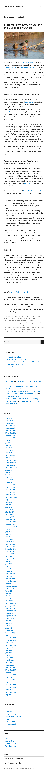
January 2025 (10, 458)
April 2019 (9, 628)
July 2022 (8, 532)
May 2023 (8, 507)
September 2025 (11, 438)
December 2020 (10, 579)
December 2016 (10, 685)
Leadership (9, 712)
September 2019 (10, 616)
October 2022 (10, 524)
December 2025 (10, 430)
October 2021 (9, 554)
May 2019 (8, 625)
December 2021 (10, 549)
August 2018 (9, 648)
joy (25, 322)
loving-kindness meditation (33, 191)
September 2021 (10, 556)
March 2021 (9, 571)
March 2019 (9, 630)
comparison (7, 318)
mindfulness (24, 325)
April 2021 (9, 569)
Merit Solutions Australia (12, 763)
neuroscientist (32, 325)
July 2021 (8, 561)
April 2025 (9, 450)
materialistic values (21, 324)
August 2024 (9, 470)
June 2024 (8, 475)
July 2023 (8, 502)
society (22, 329)
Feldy (7, 399)
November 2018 (10, 640)
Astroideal (9, 386)
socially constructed (13, 329)
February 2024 (10, 485)
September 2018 (11, 645)
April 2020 (9, 598)
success (26, 329)
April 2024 (9, 480)
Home (6, 754)
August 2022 (9, 529)
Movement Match (11, 401)
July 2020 (8, 591)
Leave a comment (31, 331)
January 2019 (9, 635)
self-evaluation (36, 327)
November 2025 (10, 433)
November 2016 (10, 687)
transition (6, 331)
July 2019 (8, 620)
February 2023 (10, 514)
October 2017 (9, 672)
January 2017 (9, 682)
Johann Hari (20, 322)
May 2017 (8, 677)
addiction (28, 316)
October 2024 (10, 465)
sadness (20, 327)
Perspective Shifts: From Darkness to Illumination (23, 362)
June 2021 (8, 564)
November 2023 (10, 492)
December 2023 (10, 490)
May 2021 (8, 566)
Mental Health (10, 714)
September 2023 (11, 497)
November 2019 (10, 611)
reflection (15, 327)
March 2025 (9, 453)
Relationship (10, 721)
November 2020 (11, 581)
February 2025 (10, 455)
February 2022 (10, 544)
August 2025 (9, 440)
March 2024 (9, 482)
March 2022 (9, 541)
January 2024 (10, 487)
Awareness (9, 709)
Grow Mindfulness (13, 6)
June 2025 (8, 445)
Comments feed (11, 743)
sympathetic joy (33, 329)
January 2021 (9, 576)
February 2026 (10, 425)
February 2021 (10, 574)
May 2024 (8, 477)
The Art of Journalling (13, 357)
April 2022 (9, 539)
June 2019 (8, 623)
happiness (14, 322)
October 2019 (9, 613)
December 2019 (10, 608)
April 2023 (9, 509)
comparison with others (18, 318)
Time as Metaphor (12, 367)
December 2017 (10, 667)
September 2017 (10, 675)
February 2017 (10, 680)
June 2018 (8, 653)
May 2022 (8, 537)
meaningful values (27, 67)
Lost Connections (32, 322)
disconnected (13, 320)
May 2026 (8, 418)
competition (28, 318)
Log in (7, 738)
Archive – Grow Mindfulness (13, 759)
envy (24, 320)
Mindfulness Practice (13, 717)
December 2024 (10, 460)
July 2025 (8, 443)
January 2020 (10, 606)
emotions (20, 320)
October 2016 (9, 690)
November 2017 (10, 670)
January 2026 (10, 428)
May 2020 (8, 596)
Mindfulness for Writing (14, 364)
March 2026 (9, 423)
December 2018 (10, 638)
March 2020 (9, 601)
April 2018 (9, 658)
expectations (29, 183)
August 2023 (9, 500)
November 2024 (10, 462)
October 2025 (10, 435)
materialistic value (10, 112)
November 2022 (10, 522)
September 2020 (11, 586)
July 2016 (8, 695)
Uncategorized (19, 316)
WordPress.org (10, 746)
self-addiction (27, 327)
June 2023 (8, 504)
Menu (41, 6)
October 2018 (10, 643)
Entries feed (9, 741)
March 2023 (9, 512)
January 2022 (10, 546)
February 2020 (10, 603)
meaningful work (10, 67)
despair (6, 320)
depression (29, 102)
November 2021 (10, 551)
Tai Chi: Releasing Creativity (15, 359)
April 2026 (9, 421)
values (11, 331)
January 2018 (9, 665)
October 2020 (10, 583)
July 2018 (8, 650)
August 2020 (9, 588)
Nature (7, 719)
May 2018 (8, 655)
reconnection (8, 327)
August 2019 (9, 618)
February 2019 (10, 633)
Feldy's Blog (9, 381)
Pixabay (27, 292)
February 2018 (10, 662)
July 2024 (8, 472)
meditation (17, 325)
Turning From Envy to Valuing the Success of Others (23, 26)
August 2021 (9, 559)
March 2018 (9, 660)
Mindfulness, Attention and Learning (25, 399)
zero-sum (37, 117)
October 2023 (10, 495)
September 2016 (10, 692)
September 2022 (11, 527)
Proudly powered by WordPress (25, 768)
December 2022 (10, 519)
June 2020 (8, 593)
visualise (16, 331)
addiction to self (35, 316)
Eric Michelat (15, 292)
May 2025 (8, 448)
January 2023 (10, 517)
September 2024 (11, 467)
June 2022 (8, 534)
